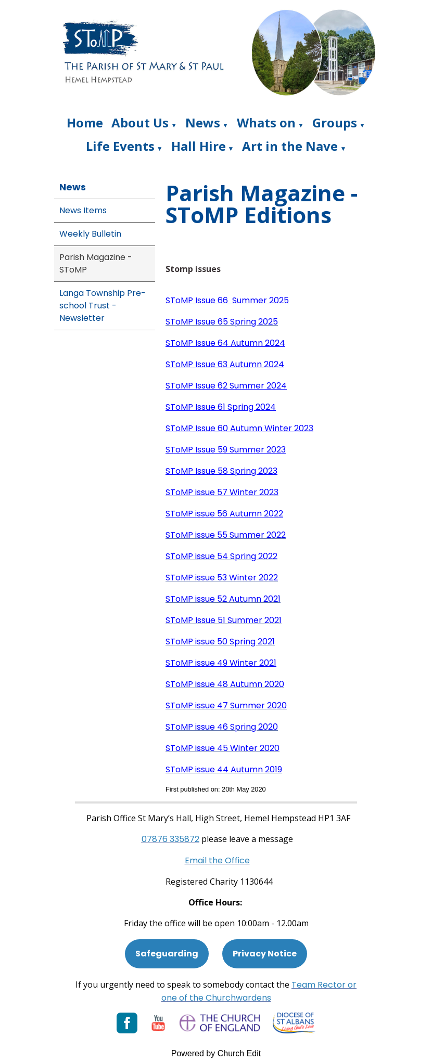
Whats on (266, 122)
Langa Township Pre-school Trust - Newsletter (102, 305)
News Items (83, 210)
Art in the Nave (290, 145)
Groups (334, 122)
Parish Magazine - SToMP (95, 263)
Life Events (120, 145)
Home (85, 122)
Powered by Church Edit (216, 1053)
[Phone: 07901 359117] (170, 839)
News (202, 122)
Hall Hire (198, 145)
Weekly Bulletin (90, 234)
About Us (140, 122)
